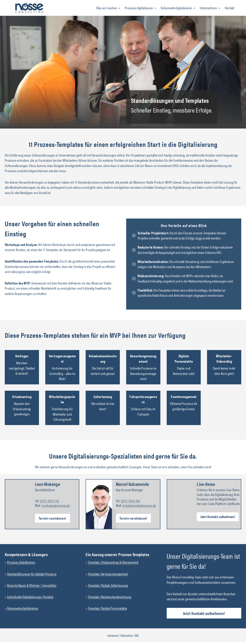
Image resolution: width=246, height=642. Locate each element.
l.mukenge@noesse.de (56, 505)
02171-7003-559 (130, 500)
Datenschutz (126, 635)
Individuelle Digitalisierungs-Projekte (30, 596)
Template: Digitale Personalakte (107, 608)
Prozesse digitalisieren (21, 562)
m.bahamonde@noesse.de (139, 505)
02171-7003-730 (49, 500)
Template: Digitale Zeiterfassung (108, 585)
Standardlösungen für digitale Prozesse (32, 573)
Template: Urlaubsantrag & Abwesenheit (113, 562)
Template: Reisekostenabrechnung (109, 596)
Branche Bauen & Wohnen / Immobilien (32, 585)
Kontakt (230, 7)
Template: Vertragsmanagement (108, 573)
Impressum (112, 635)
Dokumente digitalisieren (22, 608)
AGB (137, 635)
